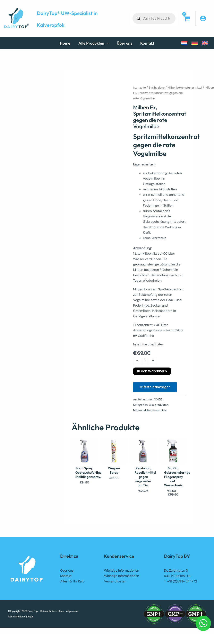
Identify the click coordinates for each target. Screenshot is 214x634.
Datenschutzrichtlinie (52, 613)
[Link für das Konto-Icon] (205, 18)
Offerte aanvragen (156, 388)
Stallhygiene (158, 87)
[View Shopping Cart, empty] (186, 22)
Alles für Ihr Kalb (72, 583)
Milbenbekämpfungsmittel (187, 87)
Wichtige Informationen (121, 572)
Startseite (140, 87)
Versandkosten (115, 583)
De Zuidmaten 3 (176, 572)
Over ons (67, 572)
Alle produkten (159, 406)
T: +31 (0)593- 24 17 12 (180, 583)
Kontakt (65, 578)
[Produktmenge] (145, 361)
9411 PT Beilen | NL (177, 578)
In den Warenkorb (152, 371)
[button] (93, 43)
